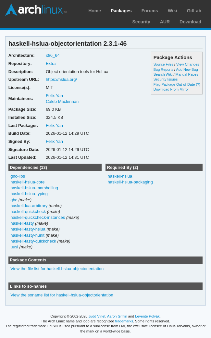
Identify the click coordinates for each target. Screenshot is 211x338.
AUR (165, 21)
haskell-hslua (119, 176)
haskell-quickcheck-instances (37, 217)
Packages (121, 10)
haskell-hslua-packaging (130, 182)
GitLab (194, 10)
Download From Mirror (171, 89)
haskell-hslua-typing (29, 193)
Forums (150, 10)
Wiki (172, 10)
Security (141, 21)
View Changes (187, 64)
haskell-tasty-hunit (27, 235)
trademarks (124, 321)
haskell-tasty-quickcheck (33, 241)
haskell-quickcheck (28, 211)
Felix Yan (54, 95)
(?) (198, 84)
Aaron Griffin (117, 316)
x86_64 (53, 55)
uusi (14, 246)
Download (190, 21)
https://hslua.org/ (61, 79)
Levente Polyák (147, 316)
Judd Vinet (97, 316)
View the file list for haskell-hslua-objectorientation (57, 268)
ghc (13, 199)
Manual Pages (186, 74)
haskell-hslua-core (27, 182)
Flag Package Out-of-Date (174, 84)
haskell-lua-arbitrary (28, 205)
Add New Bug (187, 69)
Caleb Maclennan (62, 101)
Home (94, 10)
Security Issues (166, 79)
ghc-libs (17, 176)
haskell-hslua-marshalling (34, 187)
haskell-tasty (22, 223)
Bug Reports (163, 69)
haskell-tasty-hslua (27, 229)
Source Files (163, 64)
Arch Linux (36, 9)
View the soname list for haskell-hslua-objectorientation (61, 295)
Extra (51, 63)
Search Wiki (163, 74)
